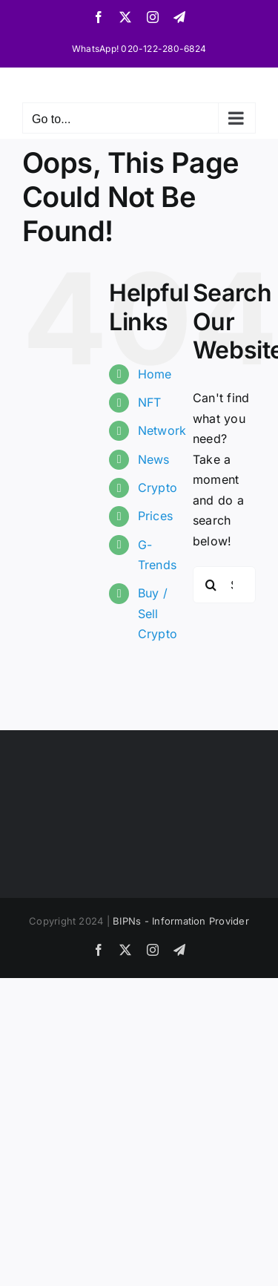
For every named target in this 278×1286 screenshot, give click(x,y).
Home (155, 374)
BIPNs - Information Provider (181, 921)
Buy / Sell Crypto (157, 612)
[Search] (211, 584)
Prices (155, 515)
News (154, 459)
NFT (150, 402)
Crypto (157, 487)
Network (162, 430)
